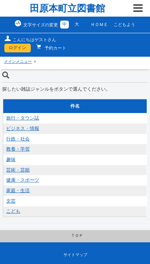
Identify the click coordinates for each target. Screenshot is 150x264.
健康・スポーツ (22, 180)
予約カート (54, 48)
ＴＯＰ (77, 235)
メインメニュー (18, 61)
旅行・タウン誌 (22, 118)
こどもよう (124, 24)
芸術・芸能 (18, 170)
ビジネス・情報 (22, 128)
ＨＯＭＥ (99, 24)
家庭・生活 (18, 190)
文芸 (11, 201)
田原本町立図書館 (67, 8)
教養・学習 (18, 149)
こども (13, 211)
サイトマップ (75, 254)
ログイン (17, 47)
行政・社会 (18, 139)
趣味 (11, 159)
